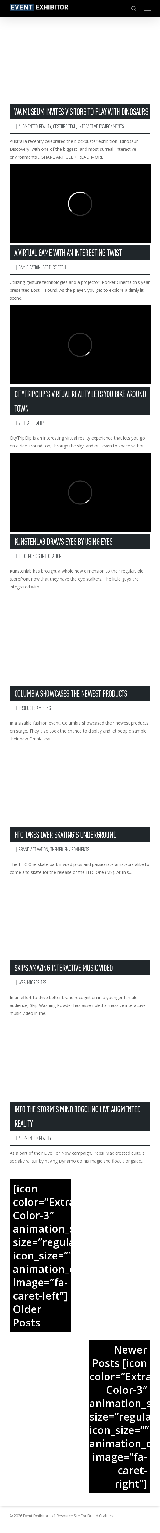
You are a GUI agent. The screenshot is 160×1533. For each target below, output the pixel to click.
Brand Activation (33, 849)
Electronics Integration (40, 555)
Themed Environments (69, 849)
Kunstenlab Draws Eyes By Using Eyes (63, 541)
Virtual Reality (31, 422)
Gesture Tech (64, 125)
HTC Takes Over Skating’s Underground (65, 834)
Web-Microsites (32, 982)
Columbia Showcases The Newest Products (70, 693)
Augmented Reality (35, 125)
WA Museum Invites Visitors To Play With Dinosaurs (81, 111)
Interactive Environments (101, 125)
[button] (147, 8)
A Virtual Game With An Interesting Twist (68, 252)
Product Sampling (35, 707)
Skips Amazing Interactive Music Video (63, 968)
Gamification (30, 266)
